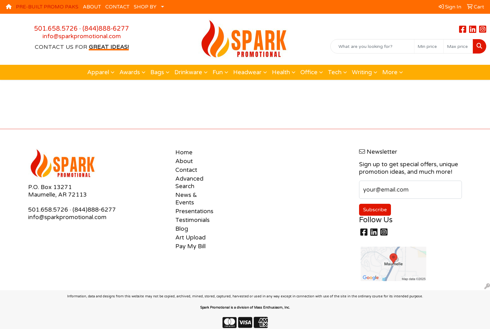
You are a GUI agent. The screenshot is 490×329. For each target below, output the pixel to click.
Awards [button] (129, 72)
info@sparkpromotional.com (81, 36)
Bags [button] (157, 72)
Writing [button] (362, 72)
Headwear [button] (247, 72)
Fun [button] (217, 72)
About (184, 161)
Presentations (194, 211)
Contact (186, 170)
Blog (181, 228)
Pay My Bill (190, 246)
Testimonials (192, 220)
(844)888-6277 (105, 29)
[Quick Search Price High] (458, 46)
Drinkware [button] (188, 72)
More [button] (390, 72)
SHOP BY (145, 7)
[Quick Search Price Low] (429, 46)
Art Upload (190, 237)
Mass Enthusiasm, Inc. (272, 308)
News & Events (186, 199)
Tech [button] (335, 72)
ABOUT (92, 7)
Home (183, 152)
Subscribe (375, 210)
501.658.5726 (56, 29)
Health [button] (281, 72)
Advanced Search (189, 182)
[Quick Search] (372, 46)
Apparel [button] (98, 72)
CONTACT (117, 7)
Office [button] (309, 72)
